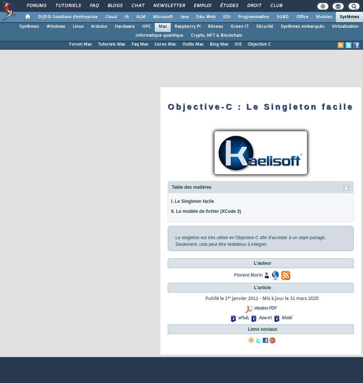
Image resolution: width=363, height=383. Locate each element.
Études (229, 6)
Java (184, 17)
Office (302, 17)
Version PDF (265, 308)
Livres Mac (165, 44)
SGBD (283, 17)
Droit (254, 6)
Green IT (239, 26)
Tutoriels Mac (111, 44)
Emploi (202, 6)
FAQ (94, 6)
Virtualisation (345, 26)
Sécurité (264, 26)
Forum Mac (80, 44)
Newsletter (168, 6)
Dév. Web (206, 17)
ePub (243, 318)
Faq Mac (139, 44)
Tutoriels (67, 6)
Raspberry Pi (187, 26)
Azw (262, 318)
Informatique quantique (159, 35)
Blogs (115, 6)
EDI (226, 17)
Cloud (111, 17)
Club (275, 6)
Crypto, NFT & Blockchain (216, 35)
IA (126, 17)
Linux (78, 26)
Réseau (215, 26)
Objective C (259, 44)
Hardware (125, 26)
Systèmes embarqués (302, 26)
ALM (140, 17)
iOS (238, 44)
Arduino (99, 26)
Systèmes (349, 17)
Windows (55, 26)
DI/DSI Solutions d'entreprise (68, 17)
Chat (137, 6)
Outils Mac (193, 44)
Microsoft (163, 17)
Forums (36, 6)
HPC (146, 26)
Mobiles (324, 17)
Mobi (286, 318)
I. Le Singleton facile (192, 201)
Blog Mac (219, 44)
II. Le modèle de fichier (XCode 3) (206, 211)
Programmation (253, 17)
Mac (162, 26)
